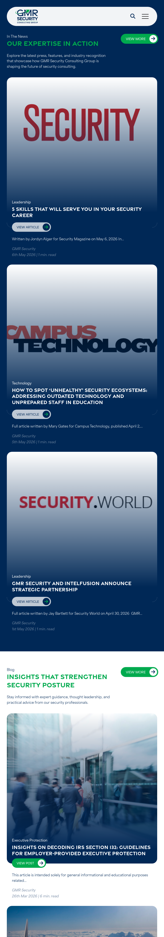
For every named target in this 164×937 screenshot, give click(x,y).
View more (136, 38)
